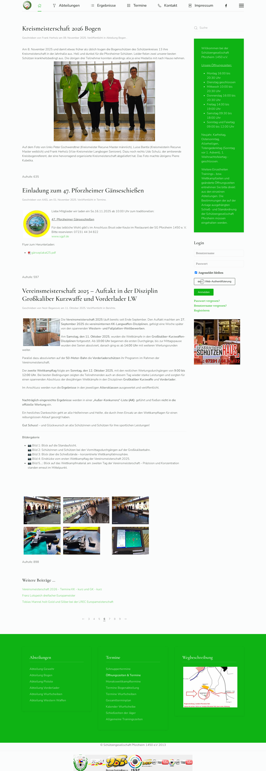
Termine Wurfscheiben (121, 694)
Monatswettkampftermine (123, 682)
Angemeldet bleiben (209, 272)
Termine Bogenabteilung (122, 688)
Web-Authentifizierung (214, 281)
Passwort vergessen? (207, 300)
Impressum (200, 5)
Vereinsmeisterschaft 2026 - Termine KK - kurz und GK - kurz (62, 589)
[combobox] (219, 27)
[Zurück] (83, 619)
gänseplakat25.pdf (42, 253)
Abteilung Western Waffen (48, 700)
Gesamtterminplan (118, 700)
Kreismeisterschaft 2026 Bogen (61, 28)
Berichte (110, 308)
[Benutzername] (219, 253)
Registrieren (201, 310)
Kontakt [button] (167, 5)
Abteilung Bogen (116, 38)
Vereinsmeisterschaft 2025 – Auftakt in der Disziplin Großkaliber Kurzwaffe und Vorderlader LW (90, 295)
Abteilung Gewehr (42, 669)
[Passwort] (219, 263)
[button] (39, 5)
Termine (101, 199)
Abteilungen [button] (66, 5)
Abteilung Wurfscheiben (46, 694)
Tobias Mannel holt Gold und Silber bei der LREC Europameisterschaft (67, 602)
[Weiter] (125, 619)
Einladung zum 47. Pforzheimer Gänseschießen (83, 190)
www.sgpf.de (60, 236)
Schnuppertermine (118, 669)
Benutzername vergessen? (210, 305)
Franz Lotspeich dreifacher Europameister (48, 596)
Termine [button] (137, 5)
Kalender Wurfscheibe (121, 707)
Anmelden (204, 292)
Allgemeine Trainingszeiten (124, 719)
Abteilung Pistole (41, 682)
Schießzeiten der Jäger (121, 713)
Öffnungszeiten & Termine (123, 675)
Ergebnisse (103, 5)
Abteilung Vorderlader (44, 688)
